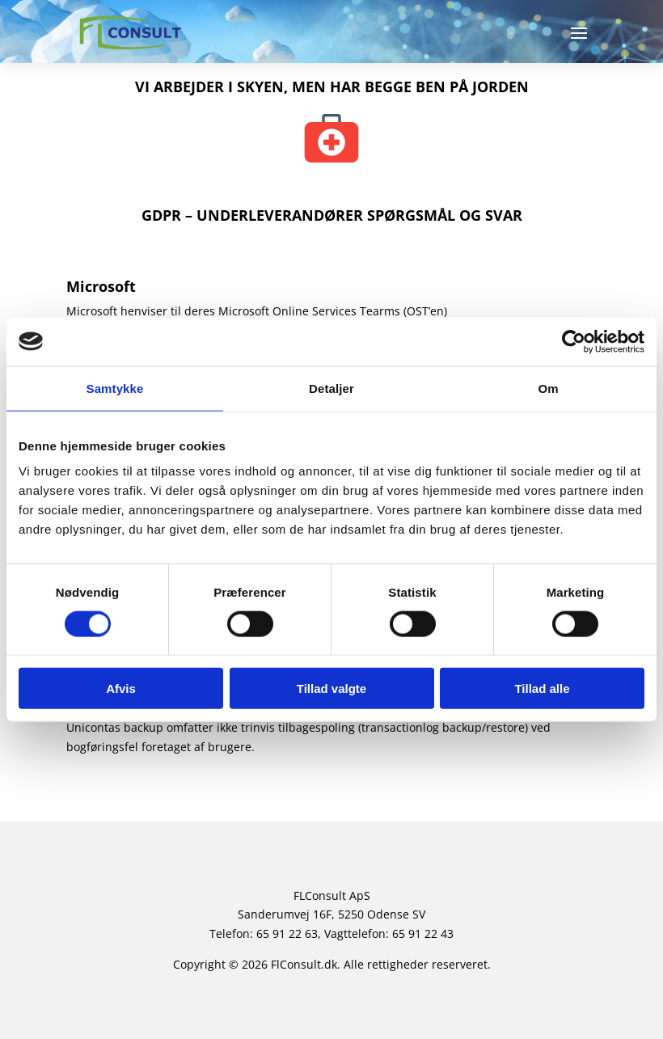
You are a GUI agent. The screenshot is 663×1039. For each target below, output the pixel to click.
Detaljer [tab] (331, 388)
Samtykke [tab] (115, 388)
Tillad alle (541, 688)
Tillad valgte (331, 688)
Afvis (121, 688)
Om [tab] (548, 388)
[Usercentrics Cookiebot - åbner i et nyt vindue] (573, 341)
